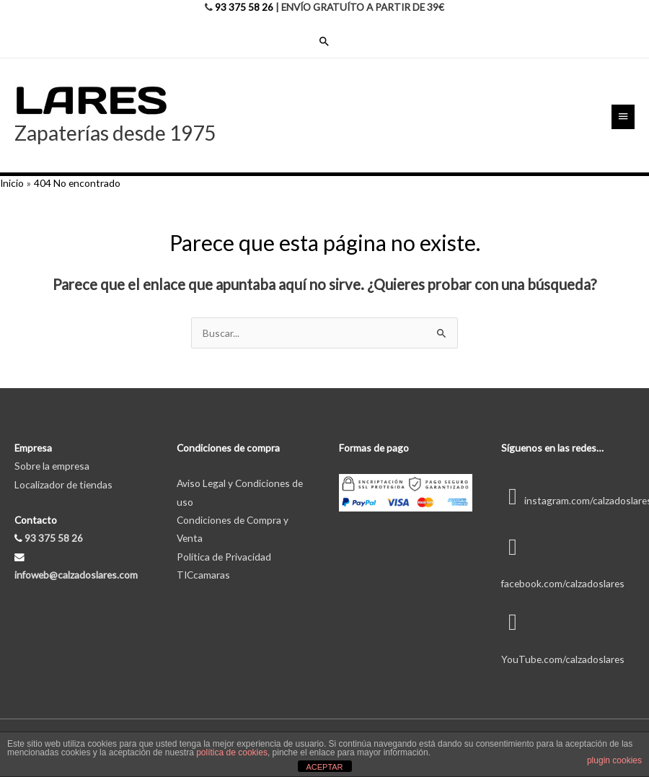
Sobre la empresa (51, 466)
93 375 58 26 (244, 7)
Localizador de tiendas (63, 484)
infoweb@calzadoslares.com (76, 575)
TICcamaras (203, 575)
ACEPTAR (324, 767)
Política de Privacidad (224, 556)
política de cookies (232, 752)
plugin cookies (614, 760)
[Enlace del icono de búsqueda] (324, 41)
